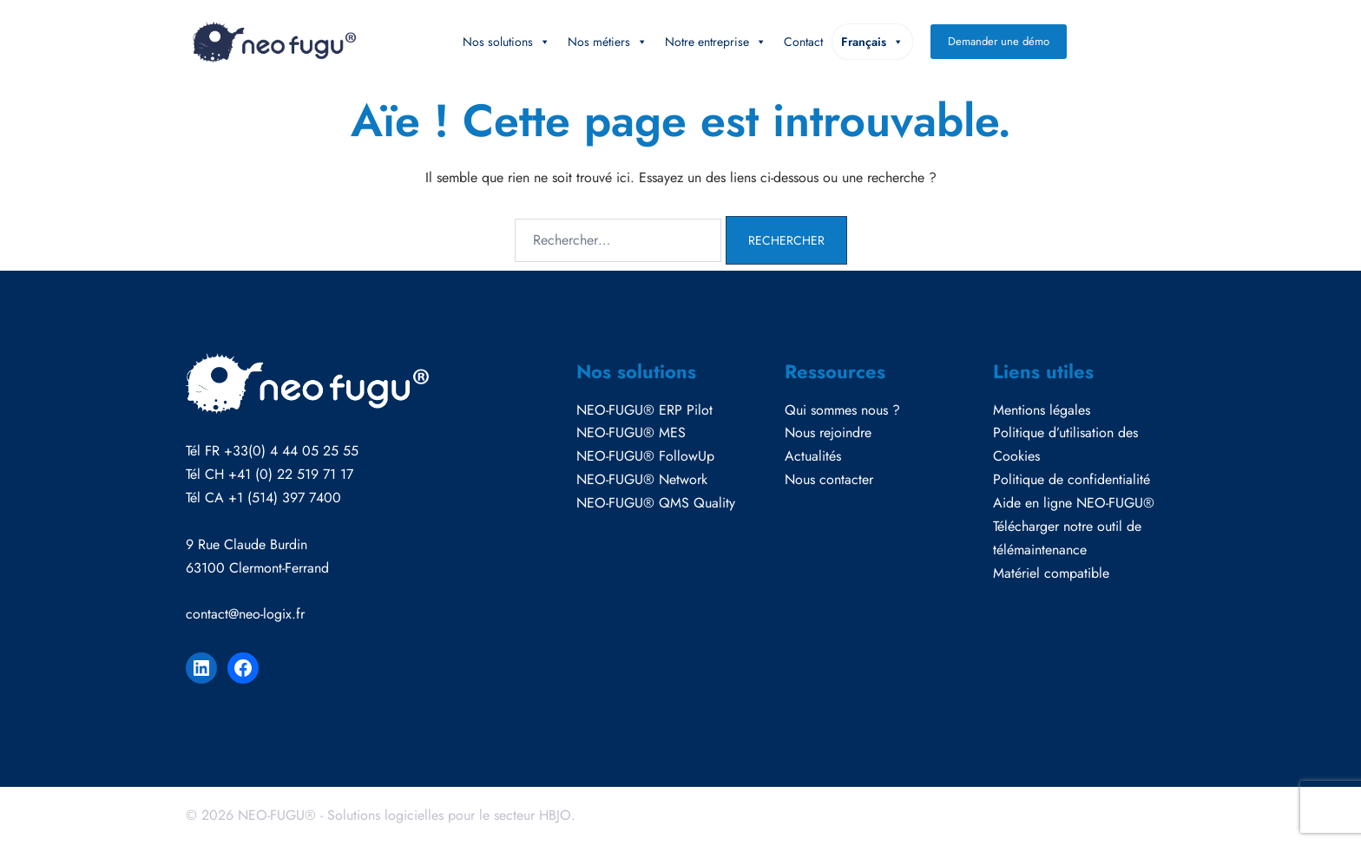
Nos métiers (608, 41)
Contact (803, 41)
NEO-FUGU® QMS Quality (655, 503)
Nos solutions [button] (506, 41)
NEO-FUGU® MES (631, 432)
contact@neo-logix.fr (245, 614)
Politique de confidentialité (1071, 479)
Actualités (813, 456)
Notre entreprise (715, 41)
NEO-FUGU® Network (641, 479)
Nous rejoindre (828, 432)
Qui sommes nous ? (842, 410)
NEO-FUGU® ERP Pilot (644, 410)
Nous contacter (829, 479)
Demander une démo (998, 41)
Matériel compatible (1051, 573)
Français (872, 41)
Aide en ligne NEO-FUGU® (1073, 503)
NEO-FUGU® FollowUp (645, 456)
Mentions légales (1041, 410)
